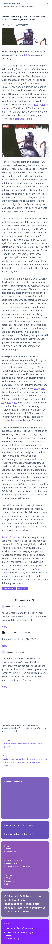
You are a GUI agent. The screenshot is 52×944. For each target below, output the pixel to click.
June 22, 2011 (26, 633)
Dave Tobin (10, 606)
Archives (9, 849)
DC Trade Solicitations (17, 866)
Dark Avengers (9, 402)
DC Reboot (30, 54)
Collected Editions (11, 3)
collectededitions (12, 633)
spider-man (22, 588)
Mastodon (9, 881)
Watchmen (39, 388)
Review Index (11, 863)
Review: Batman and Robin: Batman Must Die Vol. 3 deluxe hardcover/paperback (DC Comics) (25, 762)
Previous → (8, 756)
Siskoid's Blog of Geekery (18, 928)
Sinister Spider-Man (21, 118)
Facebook (9, 875)
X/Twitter (9, 878)
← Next (6, 740)
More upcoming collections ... (21, 834)
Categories (10, 851)
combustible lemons (12, 420)
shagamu (9, 652)
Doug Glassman (9, 588)
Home (6, 846)
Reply (4, 626)
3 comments (22, 24)
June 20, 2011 (22, 606)
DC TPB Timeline (13, 860)
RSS (6, 884)
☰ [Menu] (48, 4)
